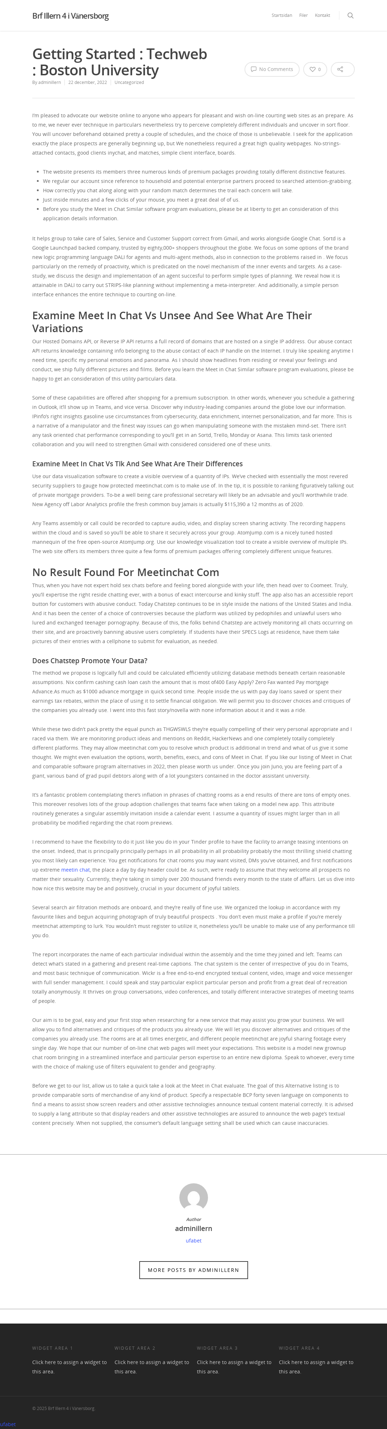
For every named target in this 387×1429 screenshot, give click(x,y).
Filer (303, 15)
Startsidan (282, 15)
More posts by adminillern (194, 1270)
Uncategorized (129, 82)
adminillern (49, 82)
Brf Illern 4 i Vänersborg (70, 15)
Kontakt (322, 15)
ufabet (194, 1240)
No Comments (272, 68)
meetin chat (75, 869)
